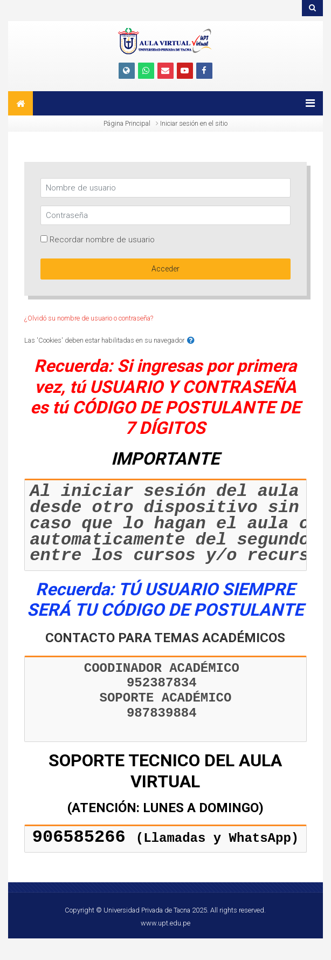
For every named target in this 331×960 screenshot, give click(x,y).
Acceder (165, 268)
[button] (191, 340)
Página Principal (127, 123)
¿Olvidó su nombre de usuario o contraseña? (88, 318)
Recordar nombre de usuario (102, 239)
